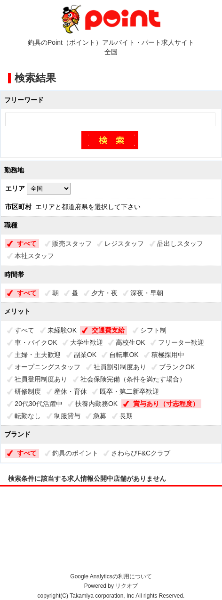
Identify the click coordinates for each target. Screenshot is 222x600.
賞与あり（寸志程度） (166, 403)
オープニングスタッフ (47, 367)
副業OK (85, 354)
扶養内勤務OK (96, 403)
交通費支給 (108, 330)
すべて (27, 243)
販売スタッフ (72, 243)
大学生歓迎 (86, 342)
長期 (126, 416)
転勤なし (28, 416)
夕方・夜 (104, 293)
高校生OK (130, 342)
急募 (99, 416)
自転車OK (123, 354)
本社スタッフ (34, 255)
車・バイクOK (36, 342)
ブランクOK (177, 367)
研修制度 (28, 391)
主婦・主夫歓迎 (38, 354)
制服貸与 (67, 416)
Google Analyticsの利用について (110, 576)
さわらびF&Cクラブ (140, 453)
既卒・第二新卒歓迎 (129, 391)
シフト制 (153, 330)
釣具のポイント (75, 453)
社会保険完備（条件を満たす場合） (133, 379)
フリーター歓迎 (181, 342)
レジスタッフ (124, 243)
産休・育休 (70, 391)
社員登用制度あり (41, 379)
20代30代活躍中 (38, 403)
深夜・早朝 (146, 293)
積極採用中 (167, 354)
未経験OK (62, 330)
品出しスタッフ (180, 243)
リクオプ (126, 586)
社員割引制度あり (120, 367)
